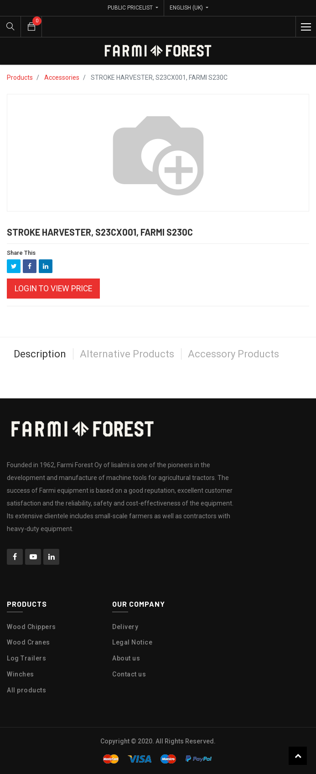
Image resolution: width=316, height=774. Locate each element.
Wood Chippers (31, 626)
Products (20, 77)
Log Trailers (26, 658)
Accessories (61, 77)
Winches (20, 674)
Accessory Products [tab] (233, 354)
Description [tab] (40, 354)
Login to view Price (53, 288)
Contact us (129, 674)
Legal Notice (132, 642)
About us (126, 658)
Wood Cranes (28, 642)
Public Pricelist (131, 8)
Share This (21, 252)
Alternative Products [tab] (127, 354)
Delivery (125, 626)
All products (26, 690)
